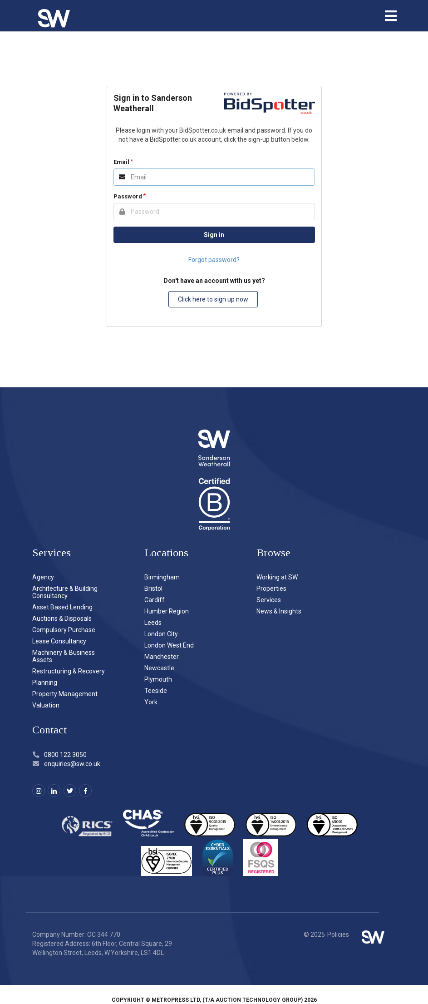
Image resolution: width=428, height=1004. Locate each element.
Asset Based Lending (62, 607)
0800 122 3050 (59, 754)
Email (121, 161)
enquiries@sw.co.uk (66, 763)
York (150, 702)
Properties (271, 588)
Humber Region (166, 611)
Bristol (153, 588)
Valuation (45, 705)
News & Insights (278, 611)
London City (161, 634)
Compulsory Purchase (63, 629)
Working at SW (277, 577)
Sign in (214, 234)
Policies (338, 934)
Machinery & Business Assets (63, 656)
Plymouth (158, 679)
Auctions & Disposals (62, 618)
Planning (44, 682)
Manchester (161, 656)
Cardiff (154, 599)
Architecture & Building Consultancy (65, 592)
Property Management (65, 693)
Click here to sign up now (213, 299)
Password (127, 196)
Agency (43, 577)
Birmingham (162, 577)
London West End (169, 645)
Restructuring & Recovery (68, 671)
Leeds (153, 622)
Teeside (155, 690)
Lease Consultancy (59, 641)
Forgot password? (214, 259)
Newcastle (159, 668)
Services (268, 599)
